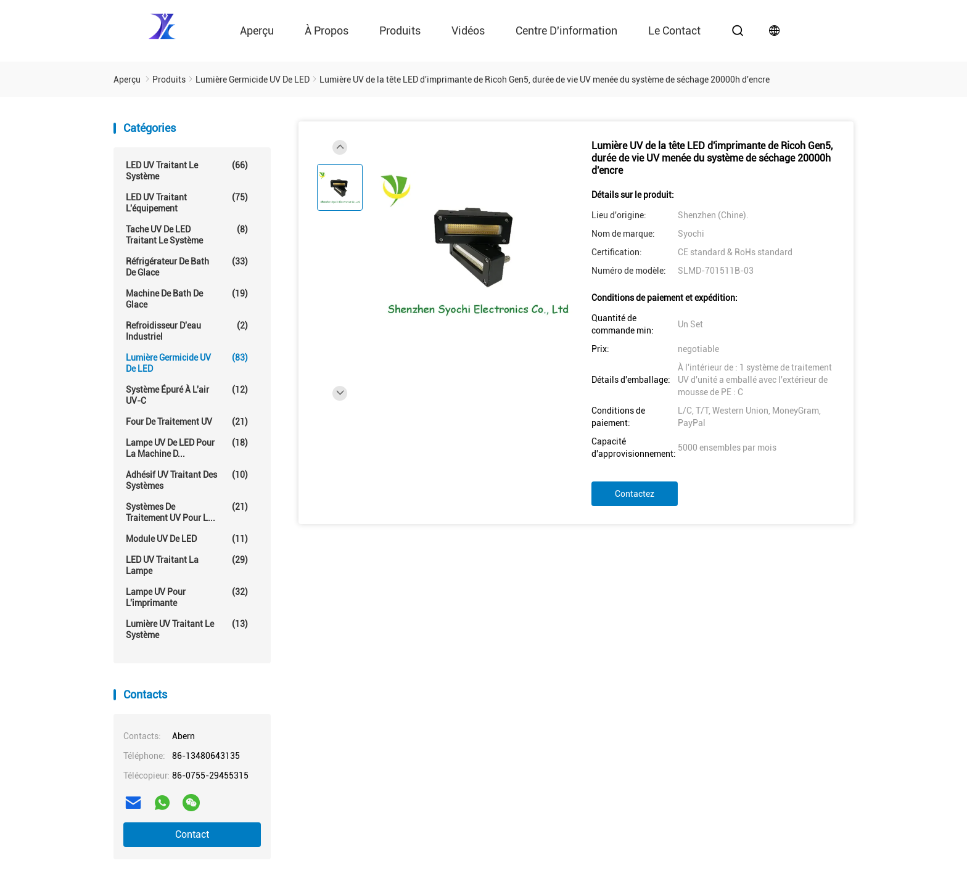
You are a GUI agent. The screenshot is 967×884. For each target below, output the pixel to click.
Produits (400, 30)
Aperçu (257, 30)
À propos (326, 30)
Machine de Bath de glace (187, 298)
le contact (674, 30)
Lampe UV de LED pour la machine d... (187, 448)
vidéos (468, 30)
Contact (192, 834)
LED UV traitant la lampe (187, 565)
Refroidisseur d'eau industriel (187, 331)
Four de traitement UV (187, 421)
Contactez (634, 494)
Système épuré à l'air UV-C (187, 395)
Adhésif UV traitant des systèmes (187, 480)
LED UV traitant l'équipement (187, 202)
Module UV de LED (187, 538)
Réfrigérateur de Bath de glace (187, 266)
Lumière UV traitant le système (187, 629)
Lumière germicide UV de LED (187, 363)
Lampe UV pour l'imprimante (187, 597)
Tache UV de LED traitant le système (187, 234)
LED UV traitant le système (187, 170)
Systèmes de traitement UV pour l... (187, 512)
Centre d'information (566, 30)
